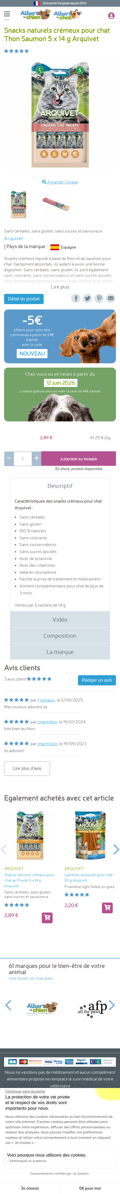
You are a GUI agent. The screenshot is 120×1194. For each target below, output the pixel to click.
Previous (3, 848)
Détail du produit (24, 299)
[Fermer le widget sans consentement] (25, 1091)
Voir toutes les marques (31, 978)
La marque (60, 651)
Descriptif (60, 485)
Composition (59, 635)
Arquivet (13, 238)
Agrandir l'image (60, 182)
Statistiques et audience (28, 1161)
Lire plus (60, 287)
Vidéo (59, 619)
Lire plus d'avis (27, 768)
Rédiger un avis (97, 680)
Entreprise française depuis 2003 (64, 3)
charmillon (47, 721)
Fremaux (46, 700)
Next (116, 848)
